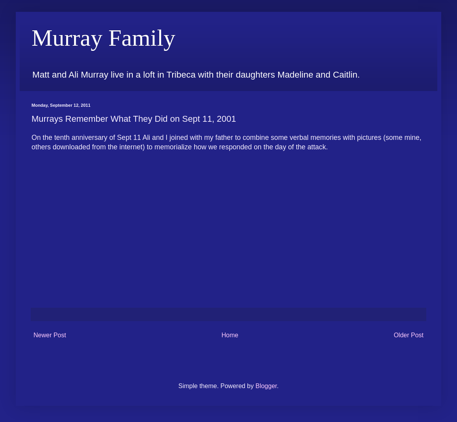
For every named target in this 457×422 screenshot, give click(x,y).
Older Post (409, 335)
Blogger (266, 386)
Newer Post (49, 335)
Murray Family (103, 38)
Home (229, 335)
